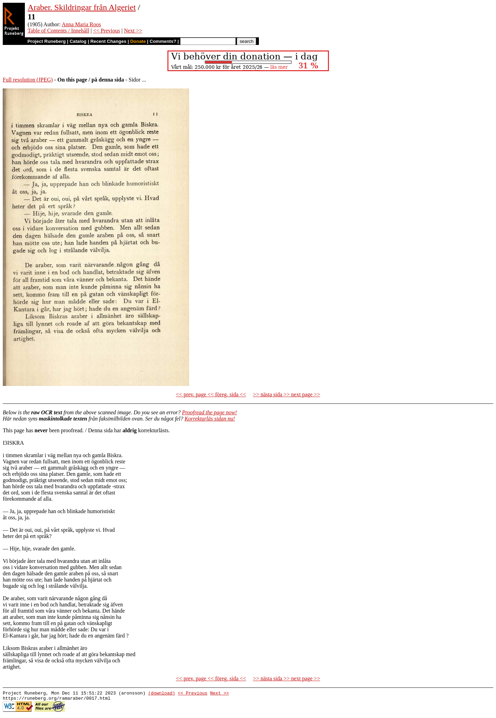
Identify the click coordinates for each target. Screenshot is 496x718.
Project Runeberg (46, 41)
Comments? (163, 41)
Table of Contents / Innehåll (58, 31)
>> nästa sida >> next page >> (286, 394)
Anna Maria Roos (81, 24)
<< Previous (106, 31)
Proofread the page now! (209, 412)
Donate (138, 41)
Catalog (78, 41)
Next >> (133, 31)
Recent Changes (108, 41)
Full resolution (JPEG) (28, 80)
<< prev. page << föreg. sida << (211, 394)
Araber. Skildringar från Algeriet (82, 7)
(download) (161, 694)
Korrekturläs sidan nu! (210, 419)
